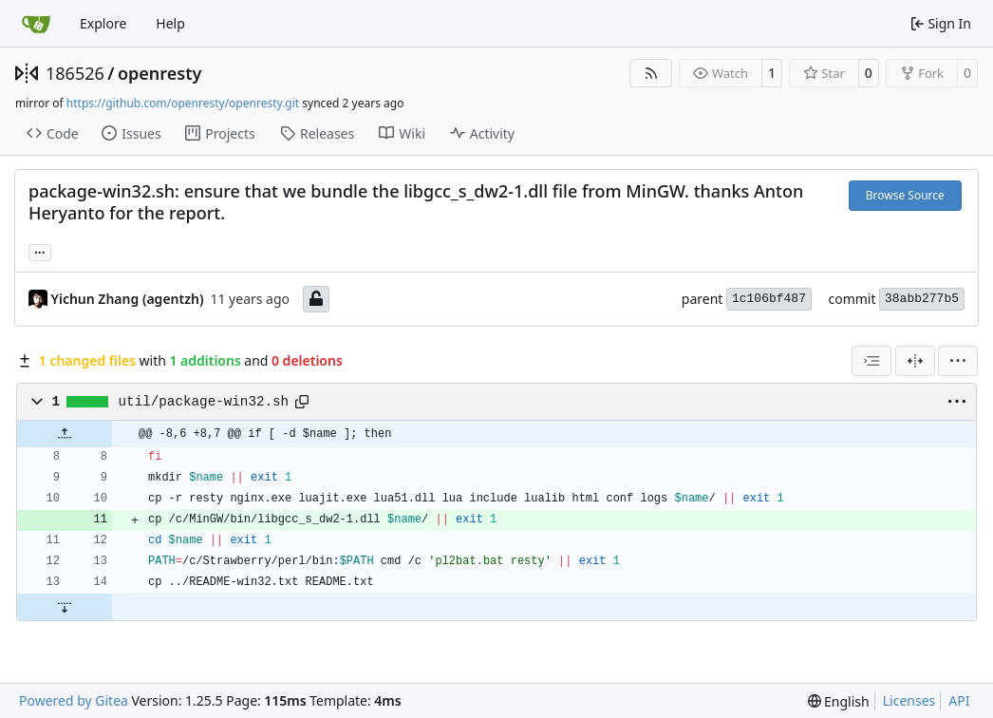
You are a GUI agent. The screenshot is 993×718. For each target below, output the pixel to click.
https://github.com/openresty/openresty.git (182, 103)
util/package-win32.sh (204, 401)
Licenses (909, 700)
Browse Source (905, 195)
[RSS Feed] (651, 73)
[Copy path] (302, 401)
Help (170, 23)
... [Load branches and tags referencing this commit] (40, 250)
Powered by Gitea (73, 700)
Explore (103, 23)
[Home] (36, 24)
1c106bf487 (769, 299)
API (958, 700)
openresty (159, 73)
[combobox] (871, 361)
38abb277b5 (922, 299)
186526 (75, 73)
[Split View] (915, 361)
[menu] (958, 361)
